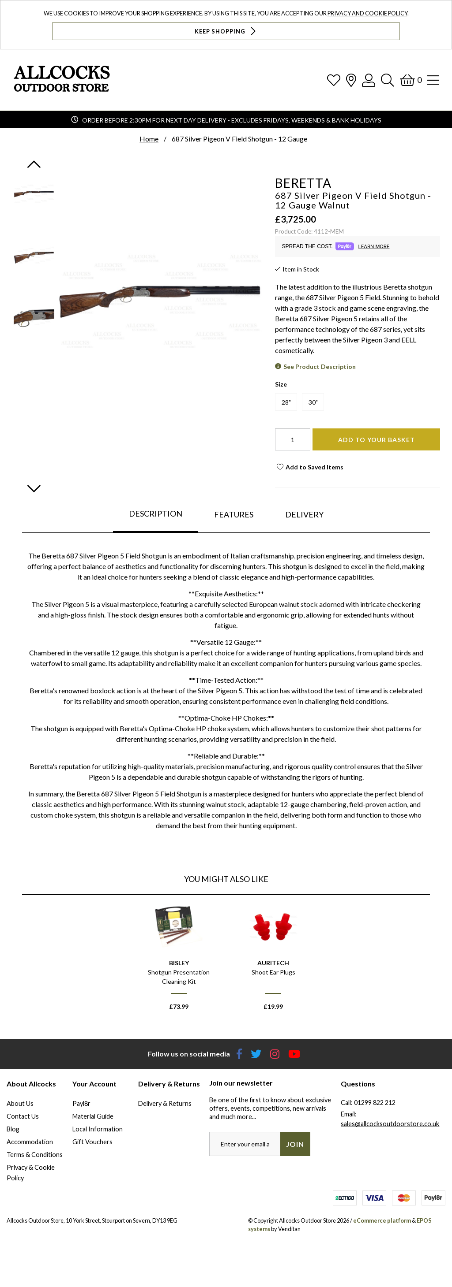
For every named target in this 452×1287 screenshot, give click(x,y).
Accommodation (30, 1142)
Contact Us (23, 1116)
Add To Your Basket (376, 439)
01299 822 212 (375, 1102)
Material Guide (92, 1116)
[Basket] (411, 80)
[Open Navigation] (433, 80)
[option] (179, 960)
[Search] (387, 80)
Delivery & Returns (165, 1103)
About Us (20, 1103)
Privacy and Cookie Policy (367, 13)
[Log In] (368, 80)
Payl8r (81, 1103)
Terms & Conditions (35, 1154)
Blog (13, 1129)
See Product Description (319, 366)
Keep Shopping (226, 31)
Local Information (97, 1129)
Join (295, 1144)
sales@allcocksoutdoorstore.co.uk (390, 1123)
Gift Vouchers (92, 1142)
